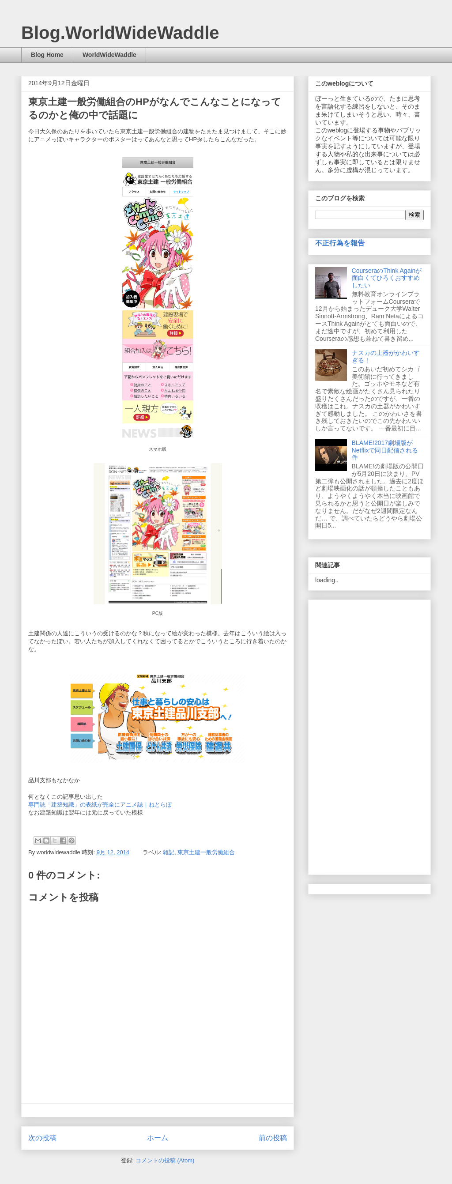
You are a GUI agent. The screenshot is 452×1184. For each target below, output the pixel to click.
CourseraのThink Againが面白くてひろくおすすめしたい (387, 278)
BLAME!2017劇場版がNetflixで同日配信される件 (385, 450)
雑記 (168, 852)
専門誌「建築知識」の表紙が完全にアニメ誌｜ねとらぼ (100, 804)
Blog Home (47, 54)
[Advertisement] (369, 735)
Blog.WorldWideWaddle (120, 32)
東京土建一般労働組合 (206, 852)
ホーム (157, 1138)
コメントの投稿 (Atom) (165, 1160)
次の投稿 (42, 1138)
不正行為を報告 (340, 243)
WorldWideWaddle (109, 54)
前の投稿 (273, 1138)
